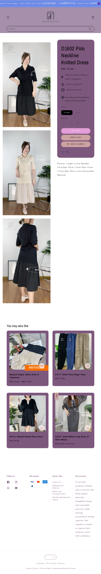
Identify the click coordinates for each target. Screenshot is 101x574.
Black (78, 112)
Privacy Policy (45, 568)
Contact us (57, 482)
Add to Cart (75, 137)
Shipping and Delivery (58, 487)
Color (63, 107)
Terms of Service (32, 568)
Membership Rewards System (61, 498)
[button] (8, 17)
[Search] (90, 28)
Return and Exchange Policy (59, 493)
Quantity (64, 118)
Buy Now (76, 131)
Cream (67, 112)
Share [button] (65, 152)
